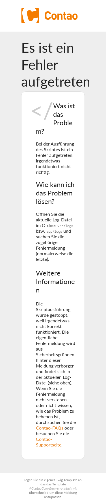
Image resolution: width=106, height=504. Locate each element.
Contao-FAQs (49, 427)
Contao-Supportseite (48, 441)
